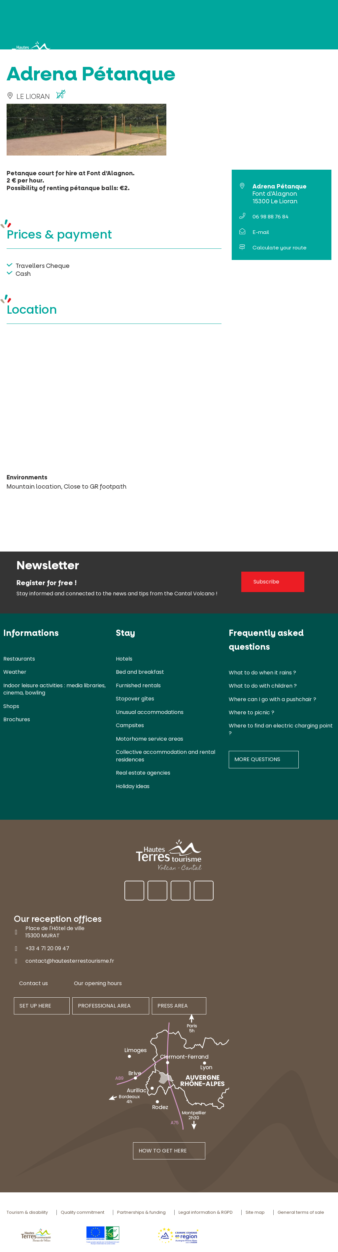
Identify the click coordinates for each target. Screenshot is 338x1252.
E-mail (261, 232)
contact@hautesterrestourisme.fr (69, 961)
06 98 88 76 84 (270, 216)
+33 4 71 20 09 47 (47, 948)
